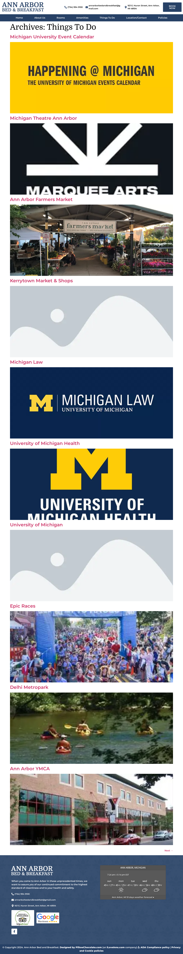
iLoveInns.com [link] (116, 947)
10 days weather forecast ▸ (133, 897)
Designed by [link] (68, 947)
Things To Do (107, 17)
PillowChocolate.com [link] (89, 947)
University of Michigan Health (45, 443)
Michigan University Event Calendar (52, 36)
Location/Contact (136, 17)
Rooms (61, 17)
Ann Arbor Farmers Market (41, 199)
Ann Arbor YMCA (30, 768)
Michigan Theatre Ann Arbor (43, 118)
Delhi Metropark (29, 687)
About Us (39, 17)
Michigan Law (26, 362)
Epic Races (22, 606)
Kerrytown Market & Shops (41, 280)
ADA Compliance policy (155, 947)
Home (19, 17)
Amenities (82, 17)
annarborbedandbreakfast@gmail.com (35, 900)
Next (169, 850)
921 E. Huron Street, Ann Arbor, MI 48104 (35, 905)
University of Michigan (36, 524)
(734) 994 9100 (75, 7)
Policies (162, 17)
